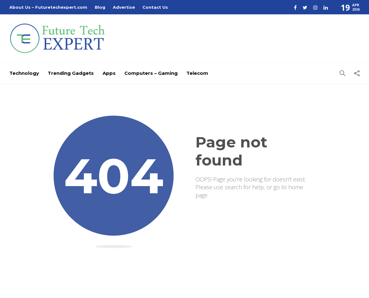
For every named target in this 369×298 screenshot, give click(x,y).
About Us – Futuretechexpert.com (48, 7)
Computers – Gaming (151, 73)
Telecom (197, 73)
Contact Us (155, 7)
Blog (100, 7)
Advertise (124, 7)
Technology (24, 73)
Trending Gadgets (71, 73)
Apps (109, 73)
